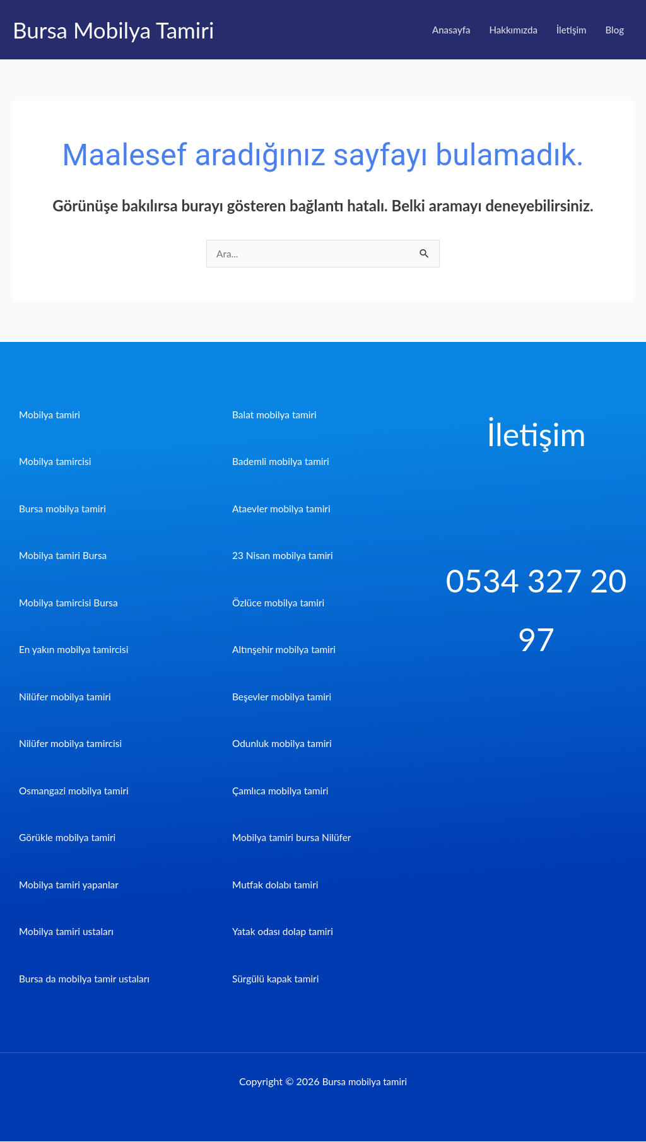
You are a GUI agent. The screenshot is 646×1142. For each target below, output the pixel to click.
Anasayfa (451, 29)
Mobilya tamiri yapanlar (70, 885)
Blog (614, 29)
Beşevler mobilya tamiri (283, 697)
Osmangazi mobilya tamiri (75, 791)
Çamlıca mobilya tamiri (282, 791)
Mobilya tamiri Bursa (64, 556)
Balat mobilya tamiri (276, 415)
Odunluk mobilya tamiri (284, 744)
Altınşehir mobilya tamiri (285, 650)
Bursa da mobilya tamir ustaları (87, 979)
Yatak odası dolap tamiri (284, 932)
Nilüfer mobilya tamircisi (72, 744)
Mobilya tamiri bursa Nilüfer (294, 838)
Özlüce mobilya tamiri (280, 603)
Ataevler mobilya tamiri (283, 509)
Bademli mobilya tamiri (282, 462)
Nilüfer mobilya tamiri (66, 697)
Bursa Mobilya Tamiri (113, 29)
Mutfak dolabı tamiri (277, 885)
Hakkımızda (513, 29)
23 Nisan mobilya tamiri (284, 556)
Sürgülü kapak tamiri (277, 979)
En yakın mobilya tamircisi (75, 650)
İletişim (571, 29)
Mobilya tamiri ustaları (68, 932)
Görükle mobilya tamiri (69, 838)
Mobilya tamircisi (56, 462)
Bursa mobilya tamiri (64, 509)
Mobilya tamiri (51, 415)
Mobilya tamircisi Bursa (70, 603)
